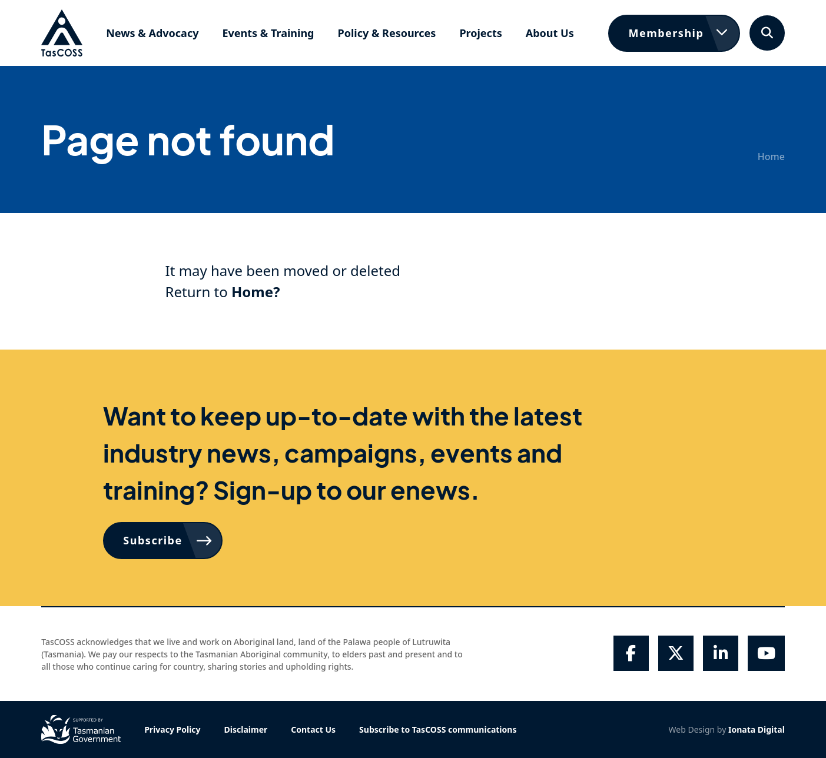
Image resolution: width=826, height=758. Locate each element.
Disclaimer (246, 729)
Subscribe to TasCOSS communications (437, 729)
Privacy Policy (172, 729)
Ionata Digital (756, 729)
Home (771, 156)
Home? (255, 291)
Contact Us (313, 729)
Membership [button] (666, 33)
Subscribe (152, 540)
